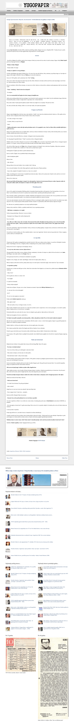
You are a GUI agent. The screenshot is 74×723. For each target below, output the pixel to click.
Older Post (64, 458)
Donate (43, 440)
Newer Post (9, 458)
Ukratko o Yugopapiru (18, 10)
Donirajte (34, 10)
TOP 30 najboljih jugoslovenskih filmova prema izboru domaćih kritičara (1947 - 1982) (29, 521)
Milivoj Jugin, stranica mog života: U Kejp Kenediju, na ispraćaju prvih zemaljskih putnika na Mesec (32, 470)
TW (41, 440)
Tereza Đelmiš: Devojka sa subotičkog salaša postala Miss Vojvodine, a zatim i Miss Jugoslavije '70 (31, 508)
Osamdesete (27, 451)
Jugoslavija (12, 451)
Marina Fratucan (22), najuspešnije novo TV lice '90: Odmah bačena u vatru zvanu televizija (30, 528)
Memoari (17, 451)
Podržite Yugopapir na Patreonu (45, 10)
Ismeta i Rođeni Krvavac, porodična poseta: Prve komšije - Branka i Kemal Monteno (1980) (30, 555)
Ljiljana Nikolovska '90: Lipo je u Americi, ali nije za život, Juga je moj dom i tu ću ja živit (30, 501)
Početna (9, 10)
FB (55, 10)
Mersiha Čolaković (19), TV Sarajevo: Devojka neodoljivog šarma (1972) (26, 494)
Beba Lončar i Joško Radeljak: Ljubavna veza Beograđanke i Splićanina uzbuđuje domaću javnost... (32, 515)
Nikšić (21, 451)
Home (37, 458)
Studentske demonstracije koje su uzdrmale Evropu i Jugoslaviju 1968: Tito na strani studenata (30, 535)
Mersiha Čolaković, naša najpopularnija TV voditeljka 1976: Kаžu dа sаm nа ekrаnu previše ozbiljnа (32, 542)
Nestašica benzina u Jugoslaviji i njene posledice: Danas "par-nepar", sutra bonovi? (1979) (30, 548)
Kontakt (27, 10)
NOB (24, 451)
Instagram (64, 10)
